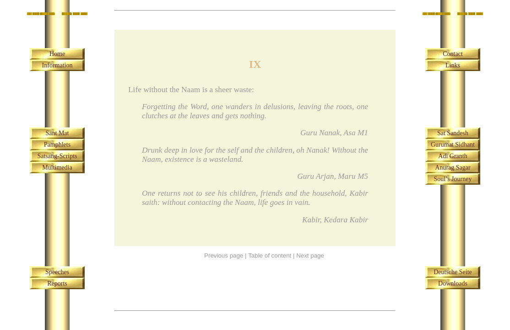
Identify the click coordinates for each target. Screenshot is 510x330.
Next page (310, 255)
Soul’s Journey (453, 179)
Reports (57, 283)
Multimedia (57, 167)
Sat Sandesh (452, 133)
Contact (453, 53)
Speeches (57, 272)
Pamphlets (57, 144)
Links (452, 65)
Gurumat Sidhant (453, 144)
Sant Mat (57, 133)
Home (57, 53)
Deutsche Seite (453, 272)
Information (57, 65)
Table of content (269, 255)
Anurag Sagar (452, 167)
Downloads (452, 283)
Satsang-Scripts (57, 156)
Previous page (223, 255)
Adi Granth (452, 156)
